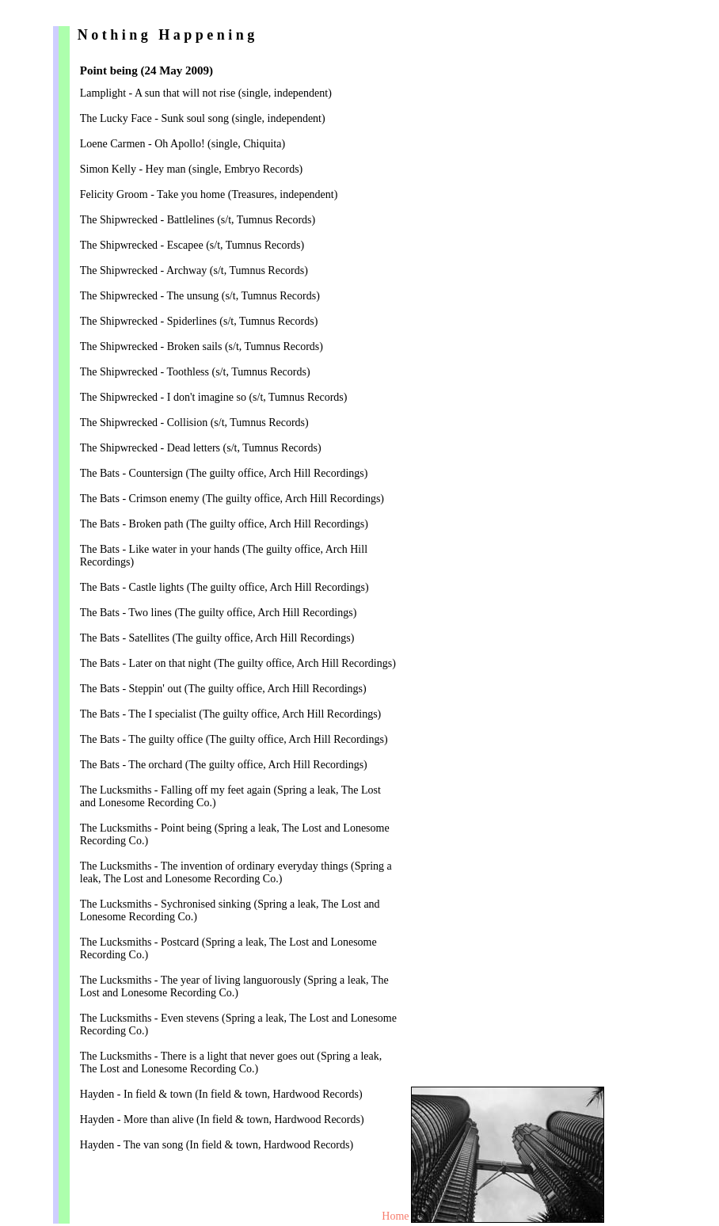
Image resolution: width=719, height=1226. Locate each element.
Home (395, 1216)
